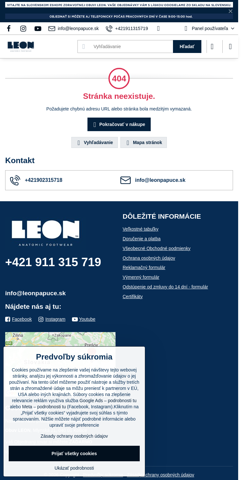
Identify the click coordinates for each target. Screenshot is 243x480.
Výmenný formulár (141, 277)
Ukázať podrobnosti (74, 468)
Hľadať (187, 46)
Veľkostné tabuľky (140, 229)
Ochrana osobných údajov (149, 258)
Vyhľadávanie (94, 143)
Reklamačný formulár (144, 267)
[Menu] (230, 46)
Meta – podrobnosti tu (44, 406)
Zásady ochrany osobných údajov (160, 474)
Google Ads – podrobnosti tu (108, 400)
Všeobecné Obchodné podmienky (156, 248)
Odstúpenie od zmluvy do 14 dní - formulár (165, 286)
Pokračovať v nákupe (118, 124)
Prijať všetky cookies (74, 453)
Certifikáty (133, 296)
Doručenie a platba (142, 238)
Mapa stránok (143, 143)
